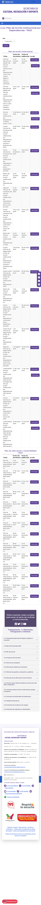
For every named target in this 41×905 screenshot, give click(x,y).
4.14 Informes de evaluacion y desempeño (17, 709)
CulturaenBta (26, 785)
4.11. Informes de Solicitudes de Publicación (17, 696)
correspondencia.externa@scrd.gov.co (14, 767)
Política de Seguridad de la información (24, 830)
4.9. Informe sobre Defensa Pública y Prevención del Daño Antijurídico (20, 683)
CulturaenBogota (12, 785)
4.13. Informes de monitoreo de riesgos (16, 705)
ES (34, 1)
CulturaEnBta (11, 791)
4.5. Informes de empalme (12, 663)
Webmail (9, 827)
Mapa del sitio (23, 827)
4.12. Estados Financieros (11, 701)
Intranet (15, 827)
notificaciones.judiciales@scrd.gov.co (14, 771)
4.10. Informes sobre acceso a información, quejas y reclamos (19, 690)
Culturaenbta (24, 791)
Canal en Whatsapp (13, 797)
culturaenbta (9, 788)
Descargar (34, 60)
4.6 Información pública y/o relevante (15, 667)
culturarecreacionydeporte (13, 793)
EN (32, 1)
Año (4, 38)
